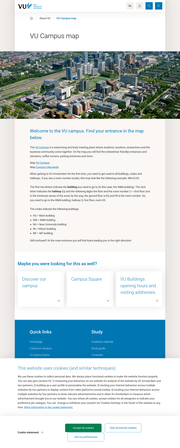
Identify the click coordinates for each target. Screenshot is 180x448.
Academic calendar (102, 341)
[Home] (31, 18)
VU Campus (42, 147)
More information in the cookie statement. (48, 413)
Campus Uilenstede (47, 167)
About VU (45, 18)
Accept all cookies (80, 436)
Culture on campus (41, 348)
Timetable (97, 354)
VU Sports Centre (39, 354)
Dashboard (36, 361)
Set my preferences (145, 436)
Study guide (98, 348)
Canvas (95, 361)
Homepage (36, 341)
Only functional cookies (113, 435)
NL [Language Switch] (130, 5)
